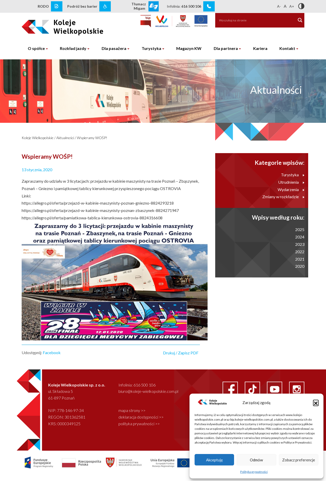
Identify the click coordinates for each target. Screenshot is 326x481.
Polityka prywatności (254, 472)
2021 (299, 259)
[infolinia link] (209, 6)
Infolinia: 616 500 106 (137, 384)
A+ (291, 6)
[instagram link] (296, 388)
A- (279, 6)
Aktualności (65, 138)
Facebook (52, 352)
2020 (299, 266)
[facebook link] (231, 388)
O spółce (36, 48)
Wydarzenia (291, 189)
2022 (299, 251)
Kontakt (287, 48)
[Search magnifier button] (300, 20)
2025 (299, 229)
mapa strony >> (131, 410)
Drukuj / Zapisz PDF (180, 352)
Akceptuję (214, 460)
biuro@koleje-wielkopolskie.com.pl (148, 391)
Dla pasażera (114, 48)
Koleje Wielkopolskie (37, 138)
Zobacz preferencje (298, 460)
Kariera (260, 48)
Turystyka (151, 48)
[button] (315, 402)
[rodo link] (56, 6)
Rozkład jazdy (73, 48)
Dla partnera (226, 48)
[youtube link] (275, 388)
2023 (299, 244)
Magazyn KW (188, 48)
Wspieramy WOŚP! (92, 138)
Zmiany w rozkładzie (283, 196)
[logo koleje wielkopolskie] (54, 25)
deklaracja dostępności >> (141, 417)
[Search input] (253, 20)
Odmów (256, 460)
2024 (299, 236)
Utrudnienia (291, 182)
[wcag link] (105, 6)
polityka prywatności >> (139, 423)
